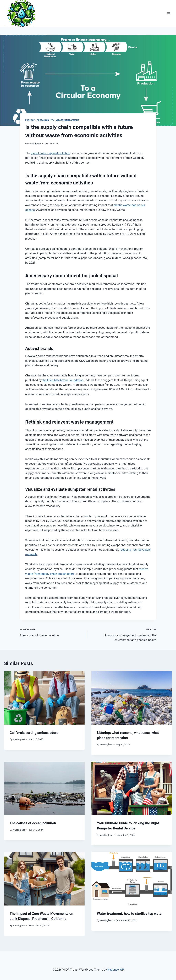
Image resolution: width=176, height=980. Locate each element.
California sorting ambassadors (34, 733)
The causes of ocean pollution (52, 632)
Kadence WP (115, 969)
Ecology (30, 120)
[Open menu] (169, 13)
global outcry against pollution (50, 153)
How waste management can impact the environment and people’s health (123, 634)
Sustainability (45, 120)
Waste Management (67, 120)
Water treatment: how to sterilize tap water (130, 913)
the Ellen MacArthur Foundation (62, 380)
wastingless (34, 143)
